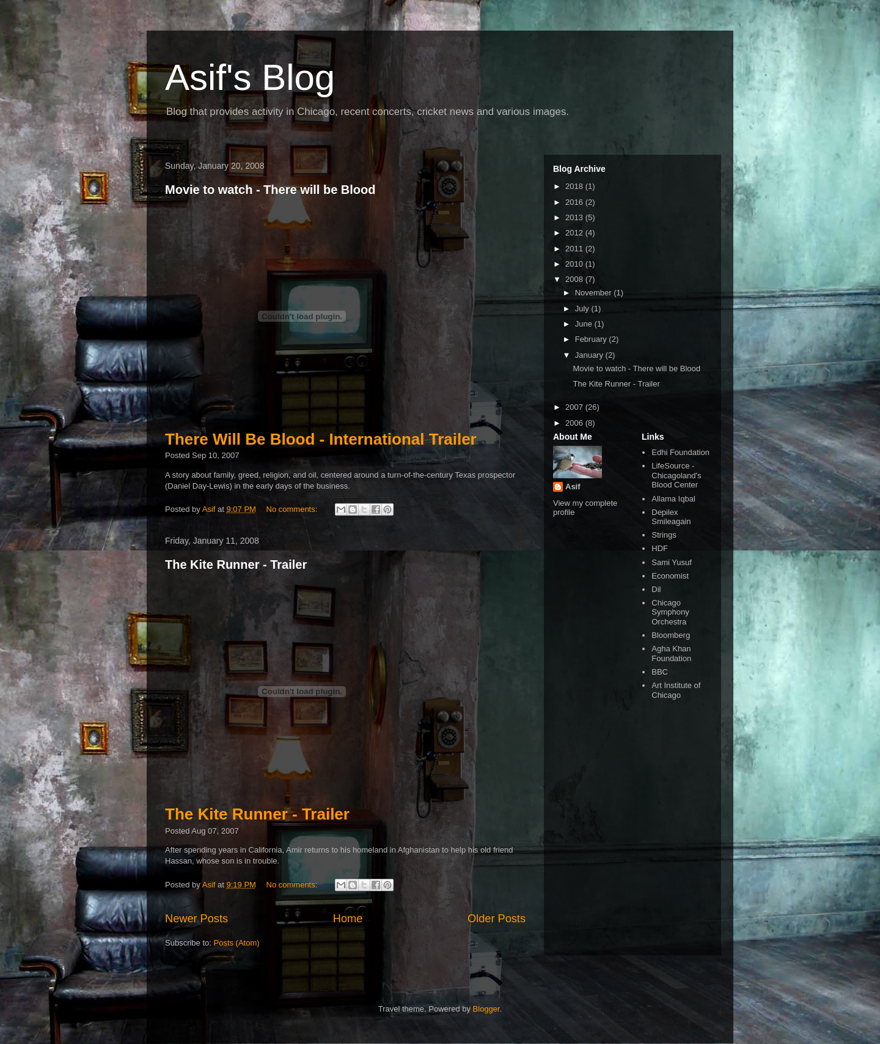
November (594, 292)
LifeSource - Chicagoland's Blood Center (676, 475)
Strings (663, 534)
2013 (575, 217)
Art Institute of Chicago (675, 690)
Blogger (486, 1008)
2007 (575, 407)
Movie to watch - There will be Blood (270, 189)
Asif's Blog (250, 77)
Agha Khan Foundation (671, 653)
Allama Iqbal (673, 498)
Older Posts (497, 919)
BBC (659, 671)
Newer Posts (196, 919)
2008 (575, 279)
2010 (575, 263)
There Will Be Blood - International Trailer (321, 439)
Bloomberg (670, 635)
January (590, 355)
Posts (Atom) (237, 942)
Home (348, 919)
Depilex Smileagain (671, 517)
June (585, 323)
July (583, 308)
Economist (670, 575)
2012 (575, 232)
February (592, 339)
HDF (659, 548)
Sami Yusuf (671, 562)
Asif (573, 486)
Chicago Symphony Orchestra (670, 612)
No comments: (293, 509)
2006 (575, 423)
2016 (575, 202)
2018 (575, 186)
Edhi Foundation (680, 452)
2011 (575, 248)
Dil (656, 589)
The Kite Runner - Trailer (236, 564)
